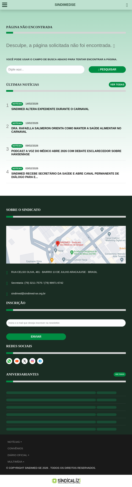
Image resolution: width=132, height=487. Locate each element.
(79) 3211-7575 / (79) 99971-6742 (43, 282)
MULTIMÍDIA (15, 461)
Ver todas (117, 84)
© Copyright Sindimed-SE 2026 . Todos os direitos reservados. (51, 468)
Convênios (15, 448)
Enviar (36, 336)
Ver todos (119, 374)
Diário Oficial (17, 455)
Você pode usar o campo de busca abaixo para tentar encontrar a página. (61, 59)
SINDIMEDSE (65, 5)
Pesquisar (107, 69)
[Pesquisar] (127, 4)
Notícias (14, 442)
